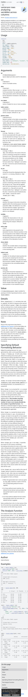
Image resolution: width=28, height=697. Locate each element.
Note (3, 677)
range (19, 613)
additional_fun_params (7, 326)
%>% (15, 567)
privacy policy (5, 693)
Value (3, 672)
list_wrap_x (19, 570)
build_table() (5, 294)
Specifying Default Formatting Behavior (13, 680)
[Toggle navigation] (3, 4)
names (12, 608)
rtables (3, 2)
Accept (6, 695)
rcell (15, 611)
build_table (9, 588)
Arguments (5, 669)
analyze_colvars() (16, 26)
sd (25, 611)
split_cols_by (7, 569)
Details (4, 675)
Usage (4, 667)
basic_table (9, 567)
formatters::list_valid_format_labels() (13, 382)
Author (4, 685)
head (9, 608)
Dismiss (15, 695)
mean (20, 611)
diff (16, 613)
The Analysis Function (8, 682)
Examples (4, 687)
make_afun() (20, 328)
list (12, 59)
